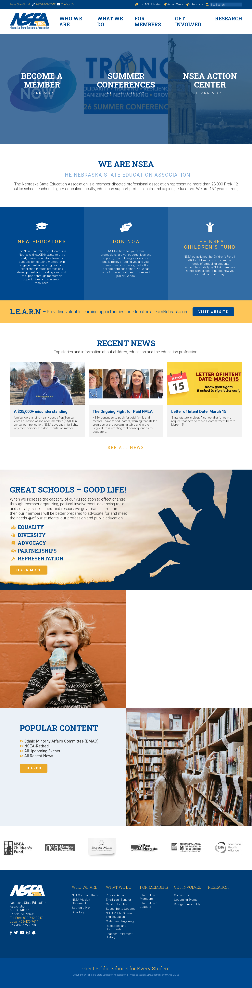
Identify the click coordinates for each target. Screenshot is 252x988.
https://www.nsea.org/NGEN (42, 254)
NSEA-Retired (36, 746)
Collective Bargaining (120, 921)
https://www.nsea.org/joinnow (26, 28)
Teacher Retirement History (119, 935)
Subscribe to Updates (120, 908)
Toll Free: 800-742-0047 (26, 918)
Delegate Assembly (187, 904)
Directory (78, 912)
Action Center (174, 4)
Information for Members (149, 896)
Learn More (29, 570)
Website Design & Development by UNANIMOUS (154, 974)
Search (34, 768)
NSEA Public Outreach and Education (120, 915)
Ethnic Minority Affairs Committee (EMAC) (61, 741)
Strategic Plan (81, 908)
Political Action (115, 895)
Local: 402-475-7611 (24, 921)
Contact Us (65, 4)
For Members (147, 21)
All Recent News (38, 756)
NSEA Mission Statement (81, 901)
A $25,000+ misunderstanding (41, 411)
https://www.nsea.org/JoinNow (126, 254)
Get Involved (188, 21)
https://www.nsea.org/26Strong (111, 28)
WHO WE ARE (70, 21)
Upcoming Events (185, 899)
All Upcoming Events (42, 751)
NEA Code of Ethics (85, 895)
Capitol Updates (116, 904)
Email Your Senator (118, 899)
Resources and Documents (116, 927)
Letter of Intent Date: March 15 (198, 411)
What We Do (110, 21)
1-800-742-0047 (43, 4)
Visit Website (213, 312)
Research (228, 18)
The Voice (194, 4)
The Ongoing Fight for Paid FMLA (123, 411)
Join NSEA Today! (148, 4)
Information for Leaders (149, 905)
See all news (126, 447)
